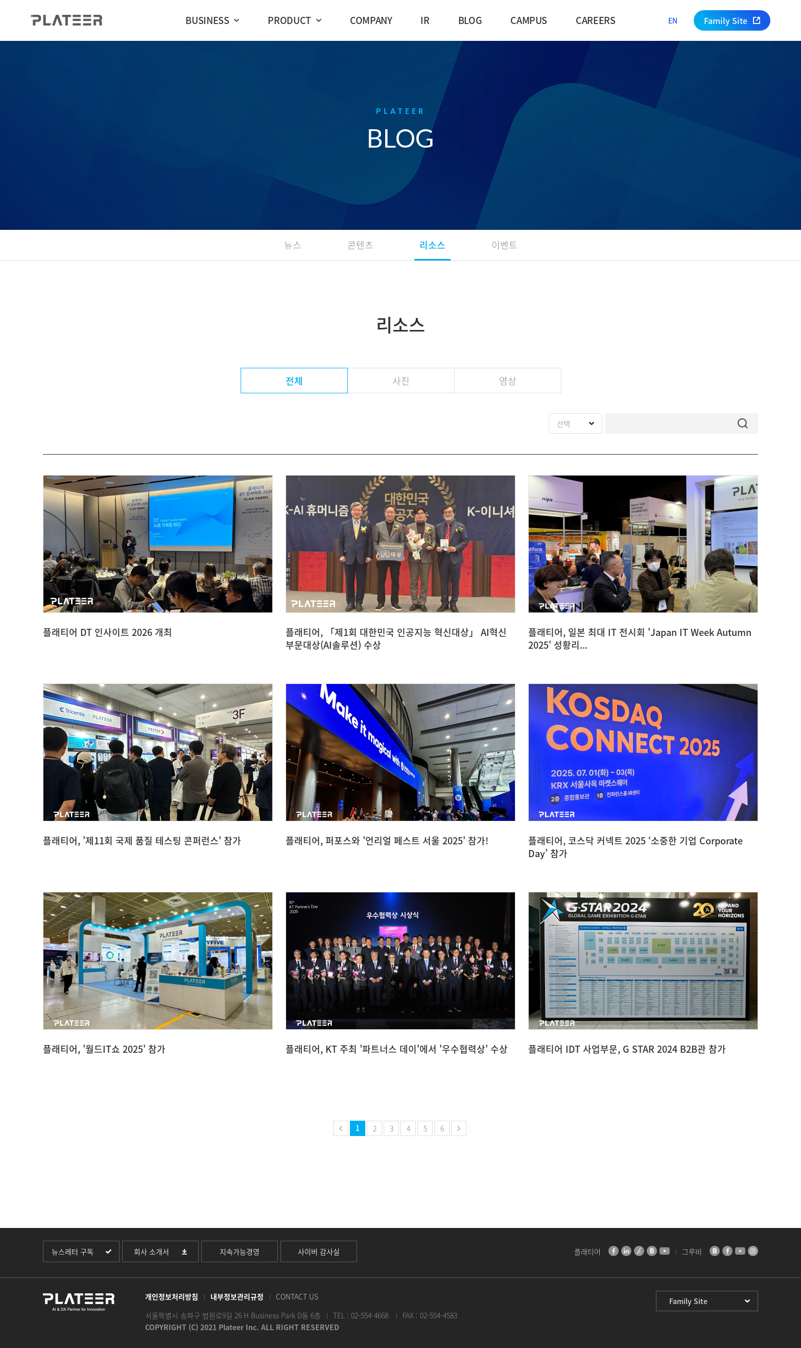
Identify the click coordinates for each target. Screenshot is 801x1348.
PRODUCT (289, 20)
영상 (507, 381)
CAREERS (595, 20)
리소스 (432, 245)
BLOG (470, 20)
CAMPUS (528, 20)
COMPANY (371, 20)
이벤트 (504, 245)
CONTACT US (297, 1296)
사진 (401, 381)
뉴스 (292, 245)
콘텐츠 (360, 245)
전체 (294, 381)
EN (672, 20)
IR (424, 20)
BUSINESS (207, 20)
